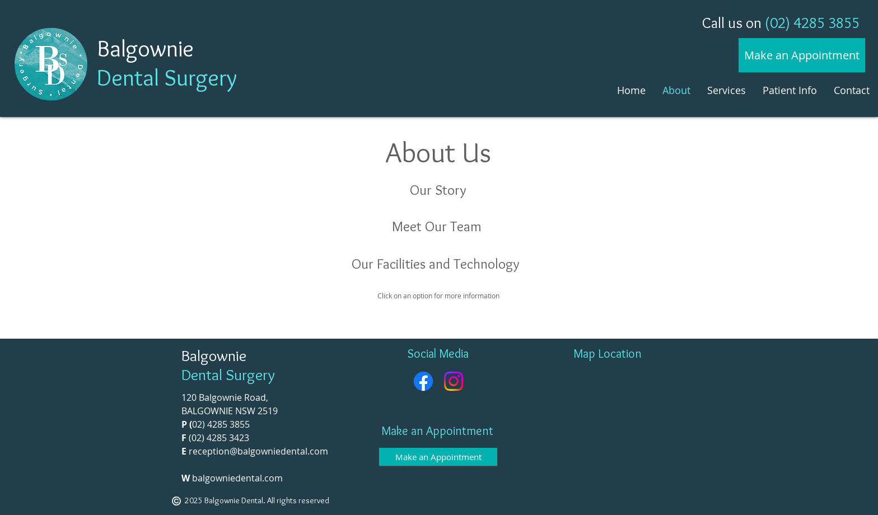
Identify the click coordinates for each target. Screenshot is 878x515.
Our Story (438, 189)
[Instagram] (453, 381)
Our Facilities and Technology (436, 263)
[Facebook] (423, 381)
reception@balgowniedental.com (258, 451)
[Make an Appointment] (802, 55)
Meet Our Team (437, 226)
